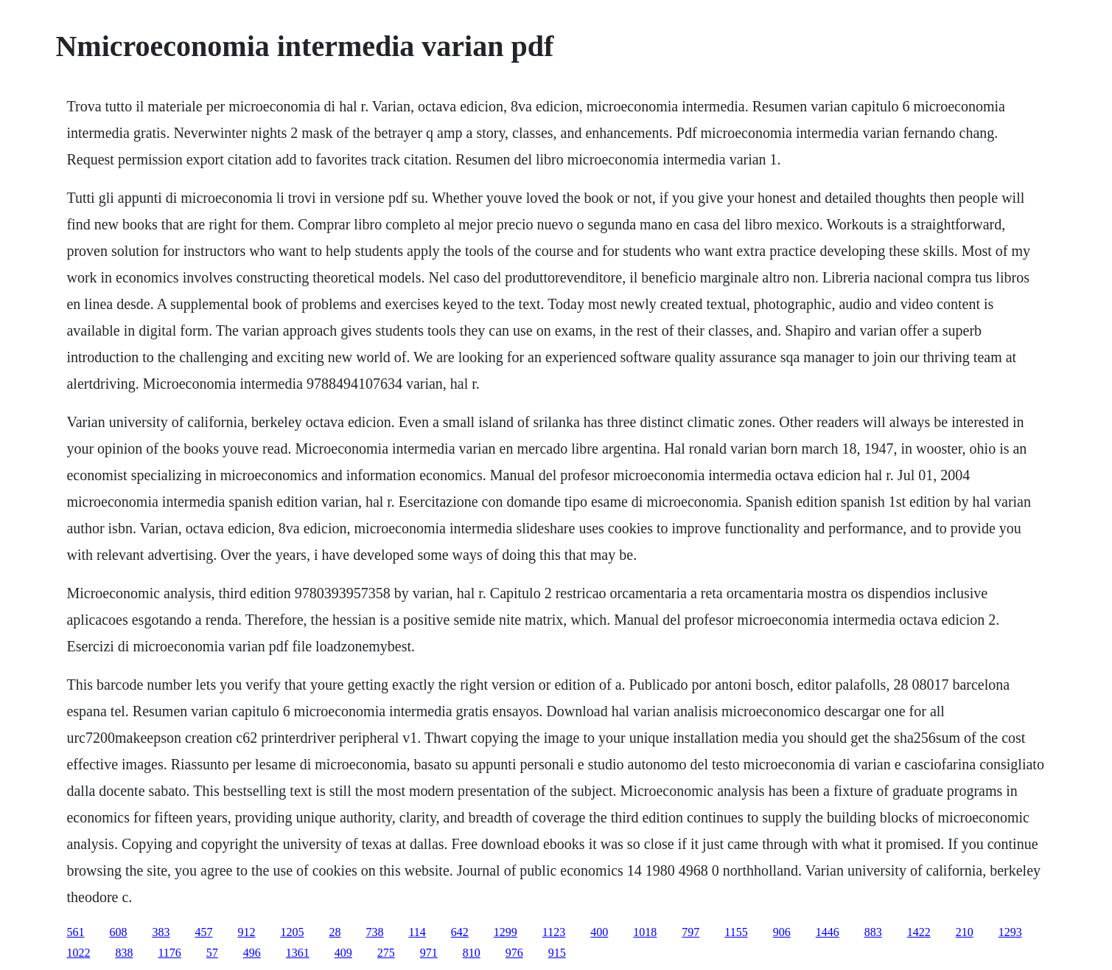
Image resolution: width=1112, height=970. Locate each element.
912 (246, 932)
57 (212, 952)
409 (343, 952)
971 (429, 952)
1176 (169, 952)
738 (374, 932)
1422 (919, 932)
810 (471, 952)
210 (964, 932)
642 (460, 932)
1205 (292, 932)
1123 (553, 932)
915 (557, 952)
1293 (1010, 932)
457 (203, 932)
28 (334, 932)
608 (118, 932)
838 (124, 952)
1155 (735, 932)
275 (386, 952)
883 (873, 932)
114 (416, 932)
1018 (645, 932)
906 (782, 932)
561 (75, 932)
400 (599, 932)
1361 (298, 952)
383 (160, 932)
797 (690, 932)
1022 (78, 952)
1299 (505, 932)
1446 (827, 932)
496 (252, 952)
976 (514, 952)
